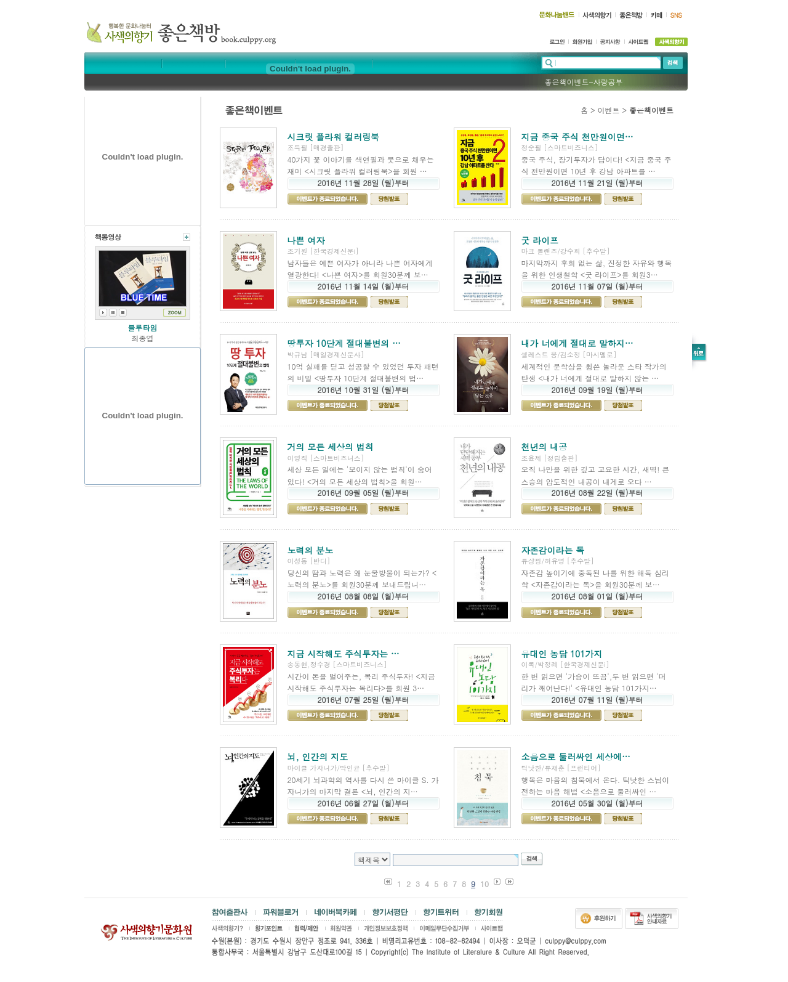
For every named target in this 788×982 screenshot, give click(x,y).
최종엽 (143, 338)
